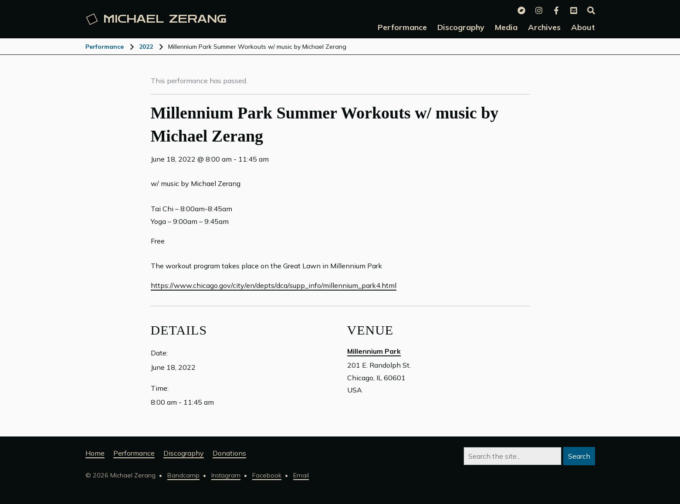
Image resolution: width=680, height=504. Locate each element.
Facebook (266, 475)
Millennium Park (374, 351)
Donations (229, 453)
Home (95, 453)
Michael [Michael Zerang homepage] (156, 19)
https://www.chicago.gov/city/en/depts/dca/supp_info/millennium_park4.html (273, 285)
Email (301, 475)
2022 (146, 47)
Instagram (225, 475)
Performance (104, 47)
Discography (183, 453)
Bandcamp (183, 475)
